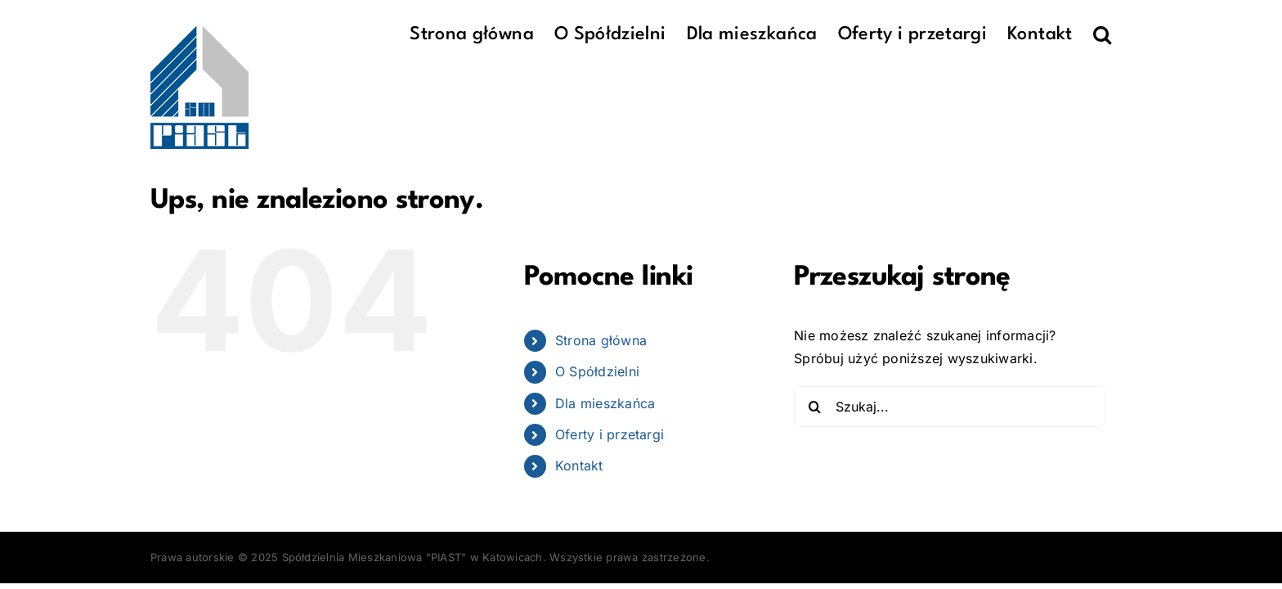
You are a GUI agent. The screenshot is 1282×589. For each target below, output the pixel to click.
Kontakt (579, 465)
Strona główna (601, 340)
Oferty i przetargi (609, 434)
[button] (1123, 34)
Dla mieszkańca (605, 403)
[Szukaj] (814, 406)
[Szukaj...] (949, 406)
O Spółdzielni (597, 371)
